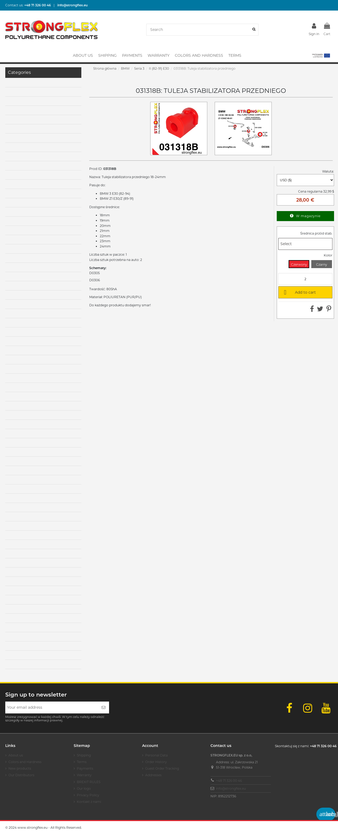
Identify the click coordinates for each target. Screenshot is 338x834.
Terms (82, 762)
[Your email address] (51, 707)
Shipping (84, 755)
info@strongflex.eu (231, 788)
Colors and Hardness (24, 762)
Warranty (84, 775)
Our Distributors (21, 775)
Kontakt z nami (89, 802)
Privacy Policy (88, 795)
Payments (85, 768)
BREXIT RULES (88, 782)
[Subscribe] (103, 707)
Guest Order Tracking (162, 768)
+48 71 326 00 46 (229, 781)
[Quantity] (305, 279)
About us (15, 755)
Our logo (84, 788)
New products (19, 768)
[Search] (254, 30)
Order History (156, 762)
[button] (321, 55)
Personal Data (156, 755)
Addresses (153, 775)
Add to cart (299, 292)
